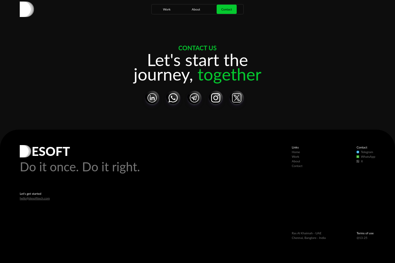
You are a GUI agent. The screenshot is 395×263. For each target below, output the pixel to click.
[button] (152, 98)
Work (166, 9)
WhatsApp (365, 156)
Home (296, 152)
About (196, 9)
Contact (226, 9)
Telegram (364, 152)
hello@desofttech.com (35, 198)
